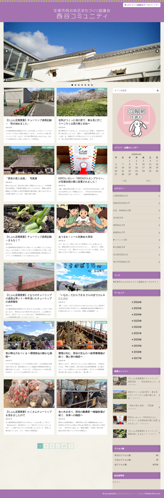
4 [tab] (82, 85)
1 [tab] (72, 85)
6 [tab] (88, 85)
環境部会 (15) (119, 225)
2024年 (138, 314)
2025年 (138, 308)
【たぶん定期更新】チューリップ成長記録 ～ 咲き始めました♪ (135, 381)
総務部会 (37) (119, 232)
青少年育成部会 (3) (121, 262)
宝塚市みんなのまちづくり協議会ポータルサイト (136, 282)
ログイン (117, 482)
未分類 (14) (118, 218)
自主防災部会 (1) (120, 254)
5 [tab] (85, 85)
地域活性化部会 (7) (121, 203)
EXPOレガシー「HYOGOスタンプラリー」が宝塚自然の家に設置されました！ (135, 420)
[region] (82, 52)
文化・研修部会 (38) (122, 210)
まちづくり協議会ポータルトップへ (143, 5)
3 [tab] (79, 85)
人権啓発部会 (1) (120, 196)
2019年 (138, 345)
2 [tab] (75, 85)
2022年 (138, 327)
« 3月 (124, 181)
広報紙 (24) (120, 247)
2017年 (138, 358)
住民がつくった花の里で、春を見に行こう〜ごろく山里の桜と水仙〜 (135, 395)
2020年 (138, 339)
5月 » (148, 181)
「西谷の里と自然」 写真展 (133, 408)
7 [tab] (92, 85)
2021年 (138, 333)
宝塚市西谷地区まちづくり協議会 (130, 493)
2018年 (138, 352)
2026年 (138, 302)
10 (64, 446)
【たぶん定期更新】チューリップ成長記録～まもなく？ (135, 433)
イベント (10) (121, 240)
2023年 (138, 321)
